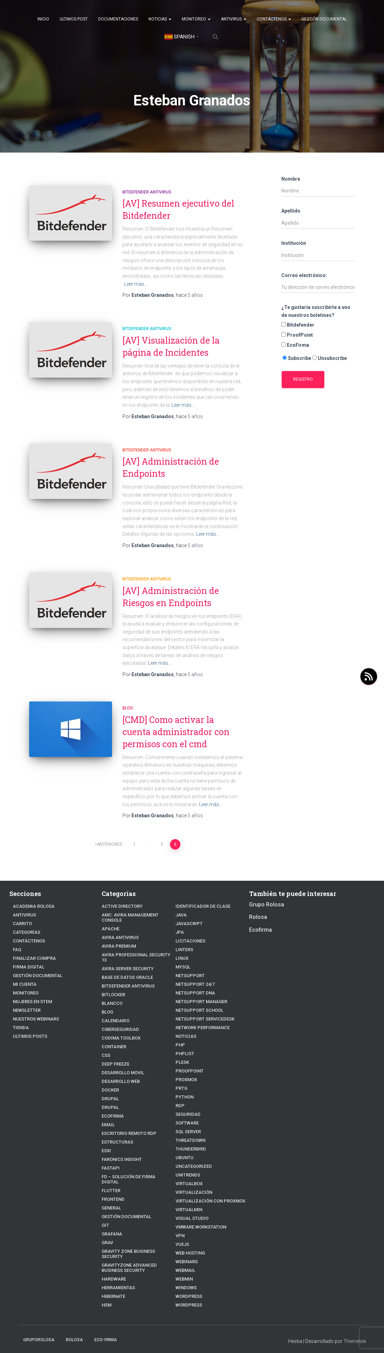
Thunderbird (189, 1141)
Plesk (181, 1054)
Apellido (290, 211)
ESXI (106, 1141)
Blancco (110, 993)
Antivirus (233, 19)
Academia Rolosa (30, 907)
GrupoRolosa (38, 1331)
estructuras (115, 1132)
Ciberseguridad (118, 1019)
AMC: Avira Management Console (135, 915)
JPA (179, 924)
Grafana (110, 1219)
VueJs (182, 1236)
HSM (106, 1285)
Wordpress (187, 1288)
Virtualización (191, 1184)
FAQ (16, 950)
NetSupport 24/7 (193, 976)
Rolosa (258, 918)
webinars (185, 1253)
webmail (184, 1262)
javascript (187, 915)
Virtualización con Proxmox (206, 1193)
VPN (180, 1227)
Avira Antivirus (117, 933)
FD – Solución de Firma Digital (133, 1167)
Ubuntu (183, 1149)
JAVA (180, 907)
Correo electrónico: (304, 275)
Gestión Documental (324, 19)
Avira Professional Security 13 (134, 950)
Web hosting (189, 1245)
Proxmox (185, 1071)
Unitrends (186, 1167)
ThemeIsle (354, 1333)
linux (181, 950)
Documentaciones (118, 19)
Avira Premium (116, 941)
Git (105, 1210)
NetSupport (188, 967)
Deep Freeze (114, 1054)
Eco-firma (105, 1331)
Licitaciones (188, 933)
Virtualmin (187, 1201)
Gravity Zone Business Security (135, 1236)
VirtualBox (187, 1175)
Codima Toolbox (118, 1028)
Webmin (183, 1271)
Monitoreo (196, 19)
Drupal (109, 1089)
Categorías (24, 933)
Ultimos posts (28, 1037)
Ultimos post (74, 19)
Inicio (43, 19)
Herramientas (116, 1267)
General (110, 1193)
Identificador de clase (125, 1293)
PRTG (181, 1080)
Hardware (112, 1259)
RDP (180, 1097)
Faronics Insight (119, 1149)
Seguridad (186, 1106)
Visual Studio (190, 1210)
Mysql (182, 959)
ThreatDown (189, 1132)
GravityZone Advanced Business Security (135, 1247)
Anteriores (109, 844)
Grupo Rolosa (266, 905)
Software (186, 1115)
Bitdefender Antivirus (146, 192)
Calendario (113, 1011)
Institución (293, 243)
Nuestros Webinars (33, 1019)
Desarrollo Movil (120, 1063)
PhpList (184, 1045)
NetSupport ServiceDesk (201, 1011)
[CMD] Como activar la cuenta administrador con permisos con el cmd (176, 732)
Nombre (290, 179)
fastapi (109, 1158)
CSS (105, 1045)
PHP (180, 1037)
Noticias (159, 19)
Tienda (19, 1028)
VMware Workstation (198, 1219)
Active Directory (119, 907)
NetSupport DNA (193, 985)
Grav (107, 1227)
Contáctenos (274, 19)
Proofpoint (188, 1063)
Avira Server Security (124, 959)
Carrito (21, 924)
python (183, 1089)
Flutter (110, 1175)
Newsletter (25, 1011)
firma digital (26, 967)
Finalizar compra (31, 959)
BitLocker (112, 985)
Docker (109, 1080)
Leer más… (135, 284)
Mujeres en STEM (30, 1002)
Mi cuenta (23, 985)
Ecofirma (111, 1106)
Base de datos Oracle (124, 967)
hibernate (112, 1276)
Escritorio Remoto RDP (126, 1123)
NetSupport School (196, 1002)
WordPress (187, 1297)
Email (107, 1115)
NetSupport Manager (198, 993)
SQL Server (187, 1123)
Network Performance (199, 1019)
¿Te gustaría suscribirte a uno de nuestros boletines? (315, 311)
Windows (185, 1279)
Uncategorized (191, 1158)
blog (127, 708)
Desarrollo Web (118, 1071)
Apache (109, 924)
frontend (112, 1184)
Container (112, 1037)
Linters (183, 941)
